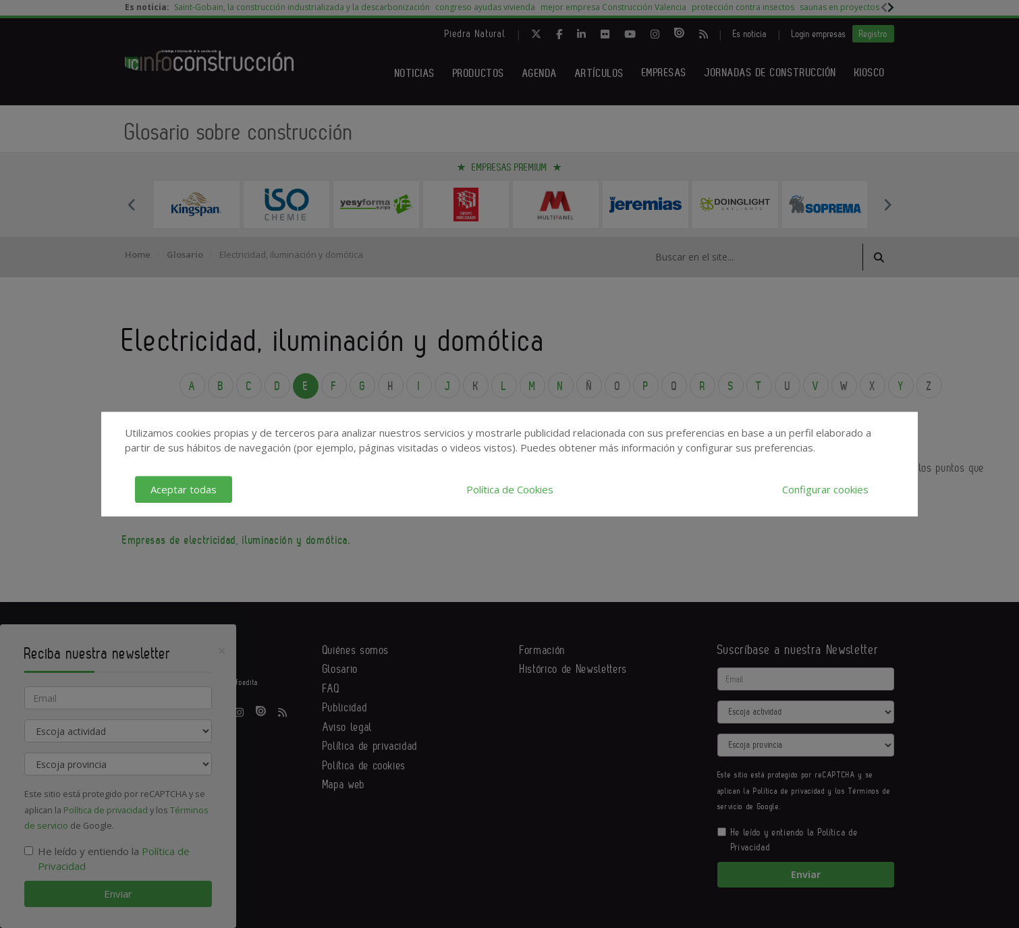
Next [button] (887, 204)
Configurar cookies (825, 489)
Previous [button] (131, 204)
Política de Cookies (509, 489)
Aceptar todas (183, 489)
